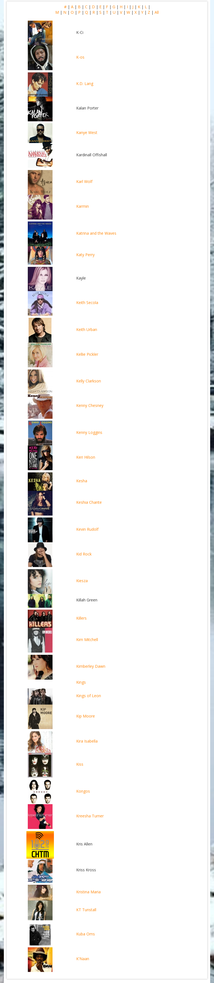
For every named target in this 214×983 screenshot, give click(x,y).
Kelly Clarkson (88, 381)
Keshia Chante (89, 502)
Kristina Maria (88, 891)
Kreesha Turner (90, 815)
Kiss (79, 764)
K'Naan (82, 958)
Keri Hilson (85, 457)
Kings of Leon (88, 695)
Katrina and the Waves (96, 233)
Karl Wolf (84, 181)
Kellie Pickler (87, 354)
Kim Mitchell (87, 639)
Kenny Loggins (89, 432)
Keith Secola (87, 302)
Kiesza (82, 580)
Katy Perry (85, 254)
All (157, 12)
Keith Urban (86, 329)
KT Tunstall (86, 909)
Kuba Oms (85, 934)
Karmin (82, 206)
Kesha (81, 480)
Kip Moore (85, 716)
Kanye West (86, 132)
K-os (80, 57)
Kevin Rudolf (87, 529)
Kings (81, 682)
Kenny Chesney (89, 405)
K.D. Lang (84, 83)
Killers (81, 618)
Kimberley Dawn (90, 666)
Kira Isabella (87, 741)
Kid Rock (84, 554)
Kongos (83, 791)
